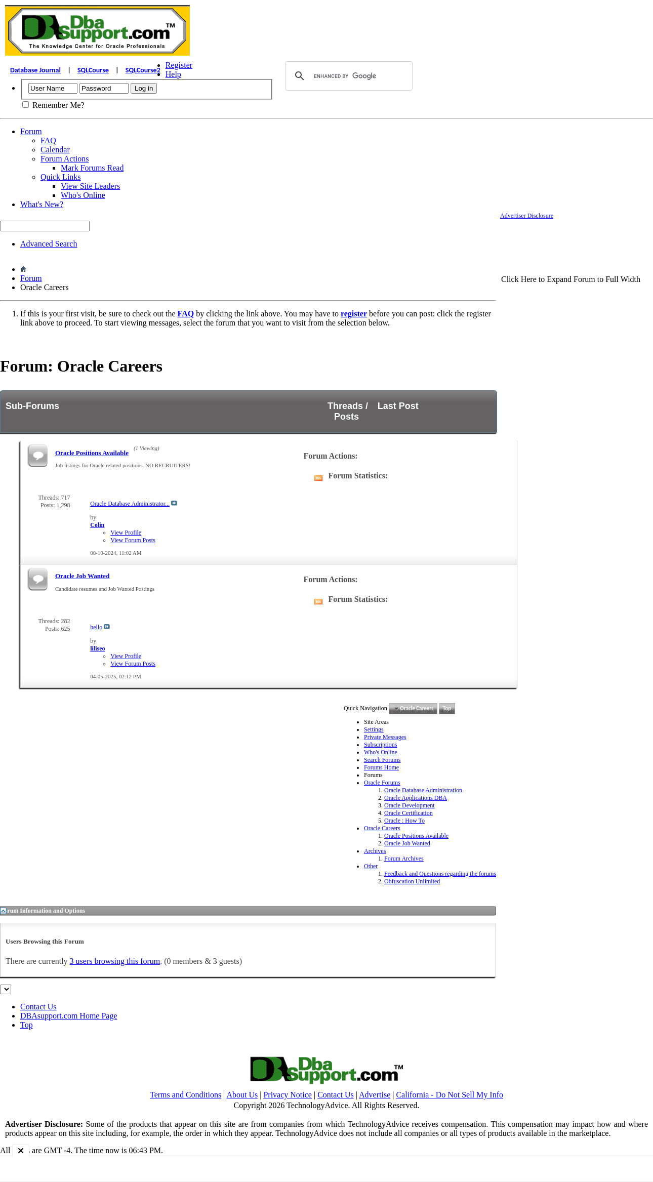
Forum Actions (64, 158)
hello (96, 627)
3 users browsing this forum (115, 961)
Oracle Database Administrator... (130, 503)
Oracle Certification (408, 813)
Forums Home (381, 767)
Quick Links (60, 177)
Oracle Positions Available (92, 453)
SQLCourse (93, 70)
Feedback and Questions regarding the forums (440, 873)
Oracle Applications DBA (415, 797)
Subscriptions (380, 744)
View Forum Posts (132, 540)
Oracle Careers (382, 828)
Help (173, 74)
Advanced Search (48, 243)
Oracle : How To (404, 820)
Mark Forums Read (92, 168)
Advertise (374, 1094)
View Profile (125, 532)
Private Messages (385, 737)
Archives (375, 850)
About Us (242, 1094)
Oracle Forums (382, 782)
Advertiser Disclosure (526, 215)
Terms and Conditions (185, 1094)
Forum (31, 131)
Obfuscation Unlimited (412, 881)
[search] (347, 76)
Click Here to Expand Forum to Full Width (570, 279)
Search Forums (382, 759)
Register (179, 65)
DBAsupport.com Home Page (68, 1015)
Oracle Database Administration (423, 790)
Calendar (55, 149)
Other (371, 866)
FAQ (48, 140)
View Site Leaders (90, 186)
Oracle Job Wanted (82, 576)
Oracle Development (409, 805)
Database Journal (35, 70)
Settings (374, 729)
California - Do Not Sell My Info (449, 1094)
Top (447, 708)
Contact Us (38, 1006)
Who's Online (83, 195)
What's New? (41, 204)
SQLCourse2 (143, 70)
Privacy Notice (287, 1094)
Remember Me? (53, 105)
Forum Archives (404, 858)
